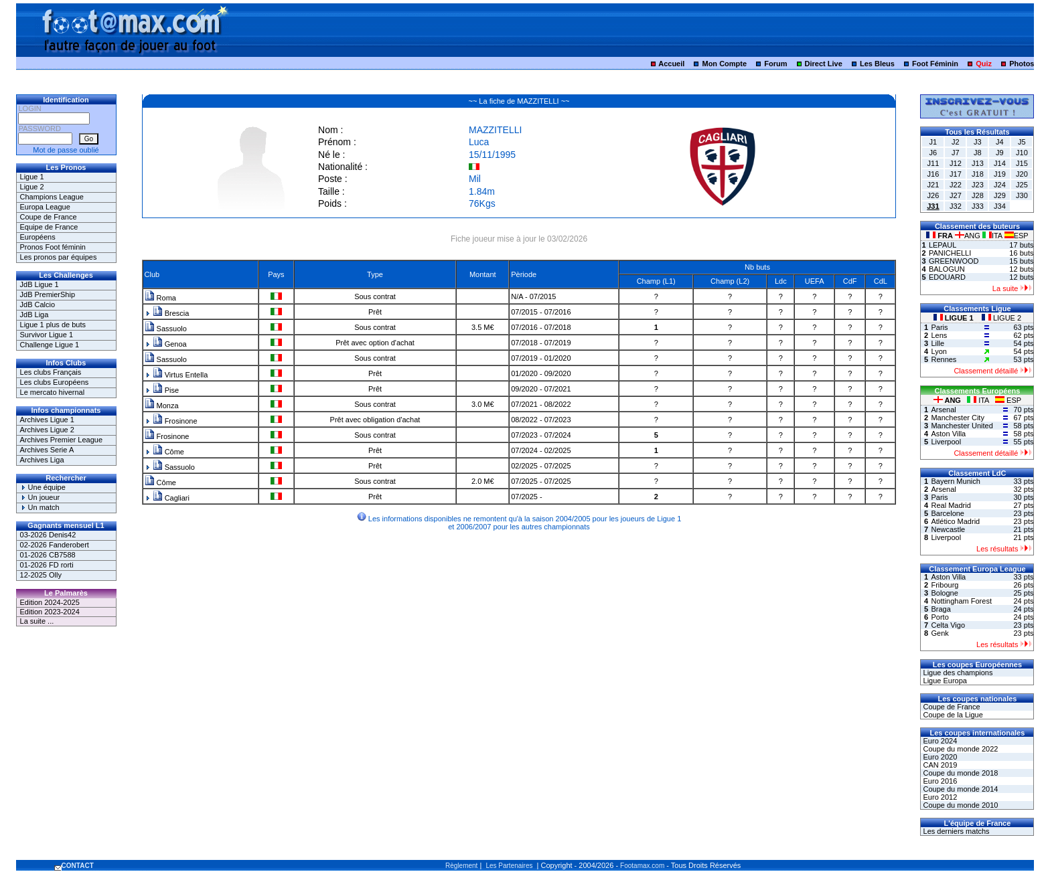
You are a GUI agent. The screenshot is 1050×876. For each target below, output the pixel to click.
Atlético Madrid (955, 521)
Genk (939, 633)
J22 (956, 185)
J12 (956, 163)
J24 (1000, 185)
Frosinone (175, 421)
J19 (1000, 174)
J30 (1022, 195)
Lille (937, 343)
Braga (940, 609)
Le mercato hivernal (52, 392)
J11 (933, 163)
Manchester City (957, 418)
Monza (162, 406)
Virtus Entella (180, 375)
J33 (978, 206)
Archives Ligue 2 (47, 430)
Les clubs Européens (54, 382)
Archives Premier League (61, 440)
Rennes (943, 359)
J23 (978, 185)
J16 (933, 174)
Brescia (171, 313)
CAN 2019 (939, 765)
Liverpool (946, 442)
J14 (1000, 163)
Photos (1021, 64)
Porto (939, 617)
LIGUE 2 (1001, 318)
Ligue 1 (32, 177)
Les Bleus (877, 64)
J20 (1022, 174)
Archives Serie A (47, 450)
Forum (775, 64)
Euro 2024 (939, 741)
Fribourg (944, 585)
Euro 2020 (939, 757)
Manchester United (961, 426)
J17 (956, 174)
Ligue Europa (944, 681)
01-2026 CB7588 (48, 555)
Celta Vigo (948, 625)
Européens (38, 237)
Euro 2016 (939, 781)
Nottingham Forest (961, 601)
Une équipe (43, 487)
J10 (1022, 153)
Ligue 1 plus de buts (53, 325)
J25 (1022, 185)
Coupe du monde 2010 (959, 805)
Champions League (52, 197)
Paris (939, 327)
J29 (1000, 195)
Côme (168, 452)
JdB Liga (34, 315)
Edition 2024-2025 (50, 602)
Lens (939, 335)
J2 (956, 142)
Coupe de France (48, 217)
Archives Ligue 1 (47, 420)
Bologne (944, 593)
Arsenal (943, 410)
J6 (933, 153)
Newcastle (948, 529)
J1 (933, 142)
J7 (956, 153)
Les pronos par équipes (58, 257)
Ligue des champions (956, 673)
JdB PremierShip (48, 294)
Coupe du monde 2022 (959, 749)
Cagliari (171, 498)
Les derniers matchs (955, 831)
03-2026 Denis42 (48, 535)
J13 (978, 163)
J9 (1000, 153)
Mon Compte (724, 64)
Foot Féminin (935, 64)
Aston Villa (948, 434)
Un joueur (40, 497)
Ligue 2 (32, 187)
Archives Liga (42, 460)
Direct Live (823, 64)
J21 (933, 185)
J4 (1000, 142)
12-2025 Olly (41, 575)
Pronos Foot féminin (53, 247)
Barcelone (947, 513)
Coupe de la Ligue (951, 715)
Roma (160, 298)
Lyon (938, 351)
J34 (1000, 206)
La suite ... (37, 621)
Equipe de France (49, 227)
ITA (993, 236)
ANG (968, 236)
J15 (1022, 163)
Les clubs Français (51, 372)
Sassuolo (166, 329)
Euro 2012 (939, 797)
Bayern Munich (955, 481)
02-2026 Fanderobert (54, 545)
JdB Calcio (38, 304)
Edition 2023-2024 (50, 612)
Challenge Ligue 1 (50, 345)
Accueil (671, 64)
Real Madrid (950, 505)
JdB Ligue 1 (39, 284)
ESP (1016, 236)
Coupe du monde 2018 (959, 773)
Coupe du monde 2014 (959, 789)
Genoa (170, 344)
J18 (978, 174)
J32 (956, 206)
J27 (956, 195)
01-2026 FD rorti (47, 565)
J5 (1022, 142)
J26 (933, 195)
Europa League (45, 207)
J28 (978, 195)
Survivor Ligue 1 (47, 335)
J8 (978, 153)
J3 (978, 142)
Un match (40, 507)
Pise (166, 390)
